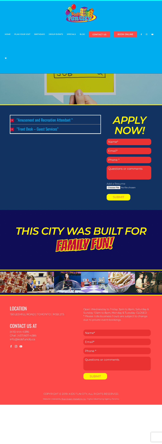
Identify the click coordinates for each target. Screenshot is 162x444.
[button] (55, 119)
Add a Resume (116, 183)
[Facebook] (11, 346)
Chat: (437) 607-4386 (23, 335)
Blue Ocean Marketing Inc (73, 399)
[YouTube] (21, 346)
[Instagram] (16, 346)
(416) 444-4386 (19, 331)
